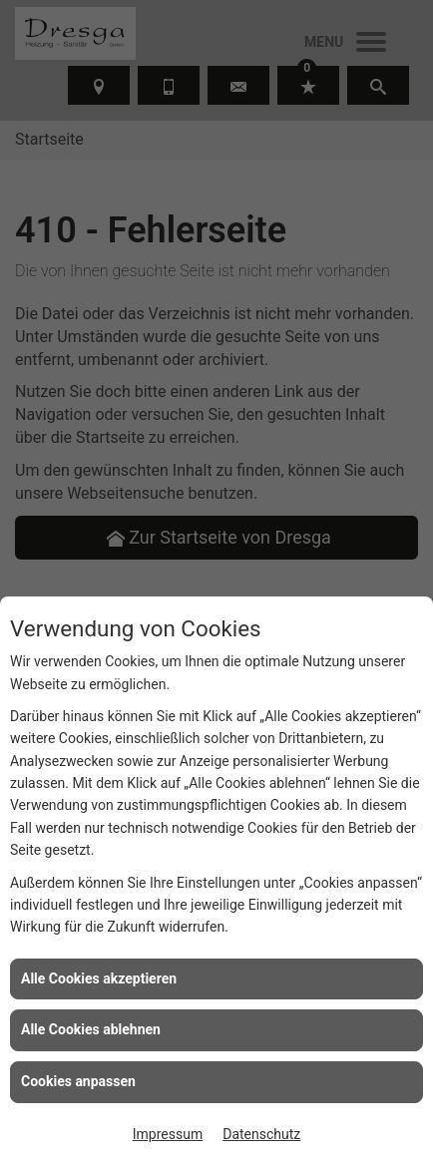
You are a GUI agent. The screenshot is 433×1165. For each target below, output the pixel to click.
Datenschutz (261, 1134)
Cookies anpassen (78, 1081)
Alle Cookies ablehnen (91, 1029)
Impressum (168, 1134)
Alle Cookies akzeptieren (99, 978)
